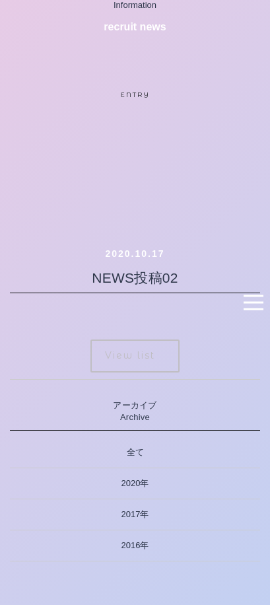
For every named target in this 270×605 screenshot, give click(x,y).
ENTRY (135, 94)
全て (135, 452)
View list (130, 355)
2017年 (135, 514)
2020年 (135, 483)
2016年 (135, 545)
